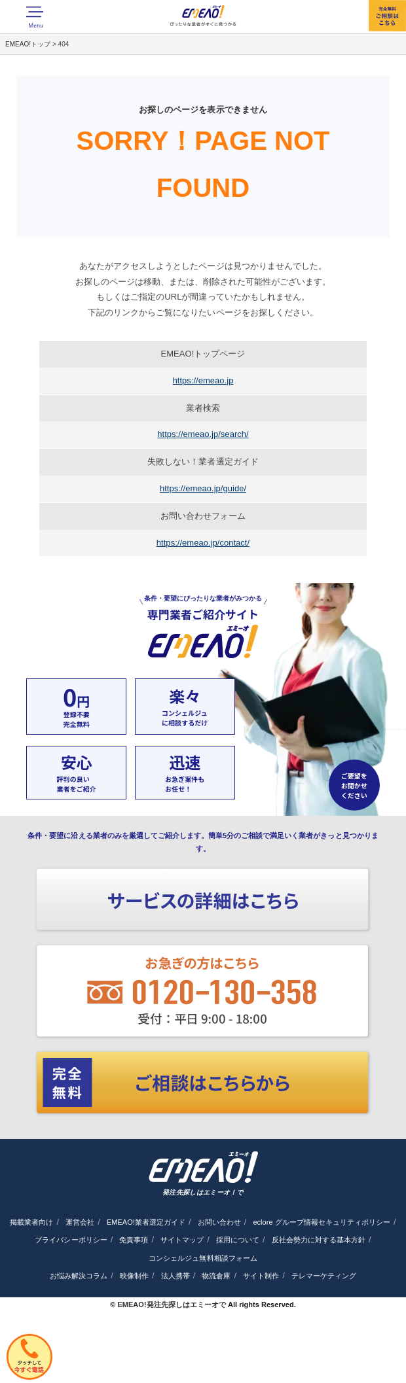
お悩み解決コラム (78, 1276)
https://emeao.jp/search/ (202, 434)
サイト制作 (261, 1276)
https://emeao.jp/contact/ (203, 543)
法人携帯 (175, 1276)
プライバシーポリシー (71, 1240)
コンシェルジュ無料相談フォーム (203, 1258)
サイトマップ (182, 1240)
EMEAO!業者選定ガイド (146, 1222)
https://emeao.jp (203, 380)
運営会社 (79, 1222)
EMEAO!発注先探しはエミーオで (171, 1304)
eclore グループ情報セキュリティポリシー (321, 1222)
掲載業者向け (31, 1222)
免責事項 (133, 1240)
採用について (237, 1240)
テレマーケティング (323, 1276)
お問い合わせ (219, 1222)
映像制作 (134, 1276)
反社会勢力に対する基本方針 (318, 1240)
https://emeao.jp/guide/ (203, 488)
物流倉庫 (216, 1276)
